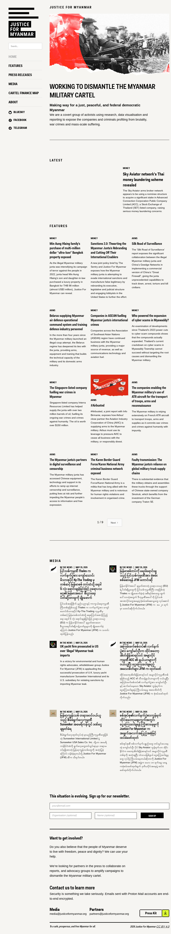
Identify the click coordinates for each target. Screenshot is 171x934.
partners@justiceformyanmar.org (109, 913)
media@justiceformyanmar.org (68, 913)
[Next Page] (114, 523)
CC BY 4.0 (162, 926)
